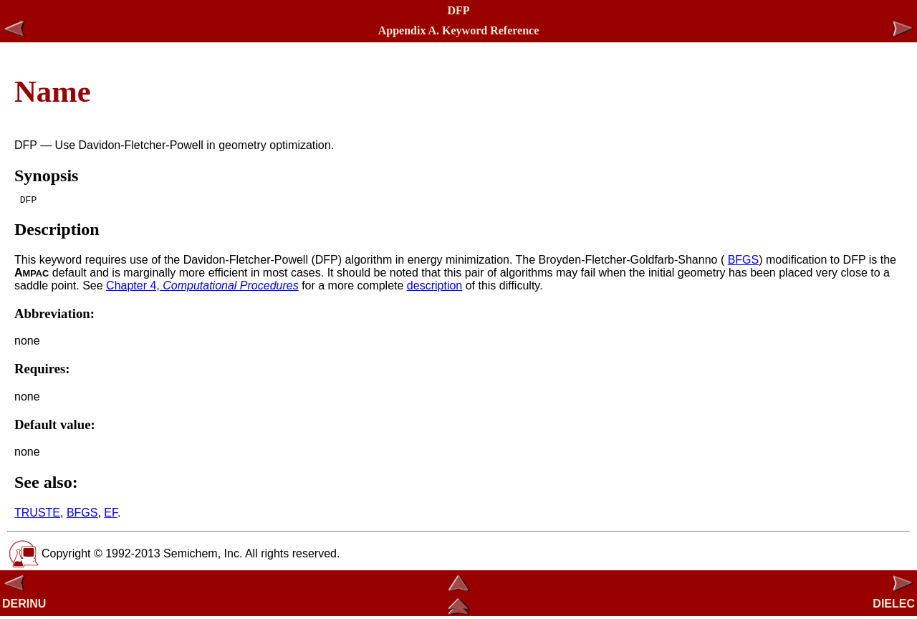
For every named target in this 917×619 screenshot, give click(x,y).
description (434, 288)
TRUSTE (37, 515)
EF (110, 515)
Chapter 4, (202, 288)
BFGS (743, 262)
